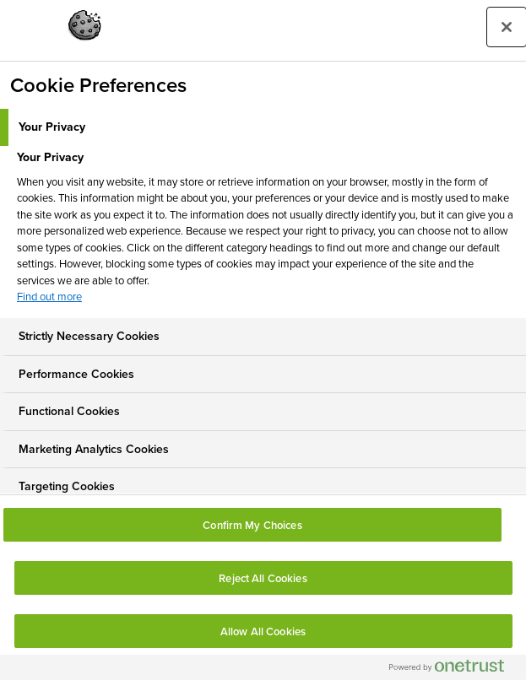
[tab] (263, 127)
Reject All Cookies (262, 578)
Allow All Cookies (263, 631)
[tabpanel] (265, 232)
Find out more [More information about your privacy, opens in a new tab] (49, 297)
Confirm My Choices (252, 525)
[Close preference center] (506, 27)
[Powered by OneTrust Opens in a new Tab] (453, 669)
